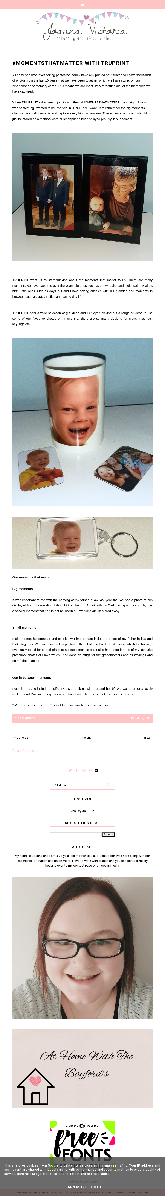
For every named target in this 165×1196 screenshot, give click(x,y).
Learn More (75, 1187)
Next (148, 737)
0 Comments (25, 718)
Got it (97, 1187)
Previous (20, 737)
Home (86, 737)
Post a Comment (24, 751)
